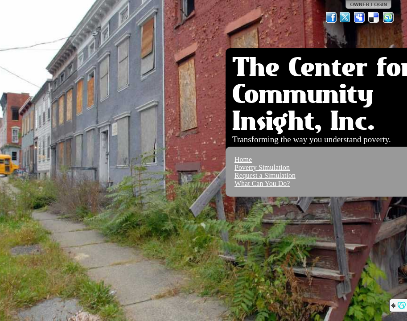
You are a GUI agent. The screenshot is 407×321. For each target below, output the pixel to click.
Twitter (345, 17)
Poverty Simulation (262, 167)
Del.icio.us (374, 17)
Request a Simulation (265, 175)
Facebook (331, 17)
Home (243, 159)
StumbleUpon (388, 17)
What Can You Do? (262, 183)
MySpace (360, 17)
